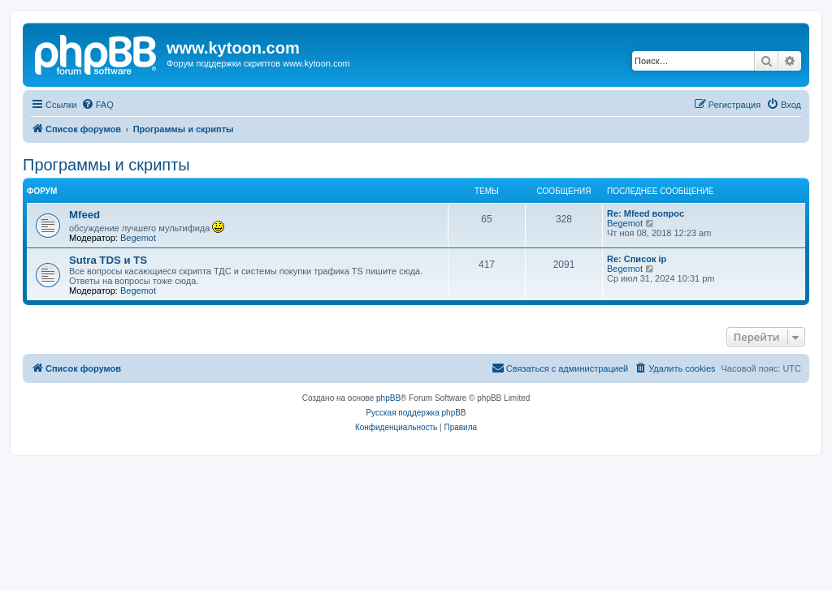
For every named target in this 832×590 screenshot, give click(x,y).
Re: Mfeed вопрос (645, 213)
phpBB (388, 398)
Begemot (138, 238)
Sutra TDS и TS (108, 260)
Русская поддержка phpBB (416, 412)
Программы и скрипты (106, 165)
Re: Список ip (636, 259)
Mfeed (84, 215)
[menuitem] (97, 104)
